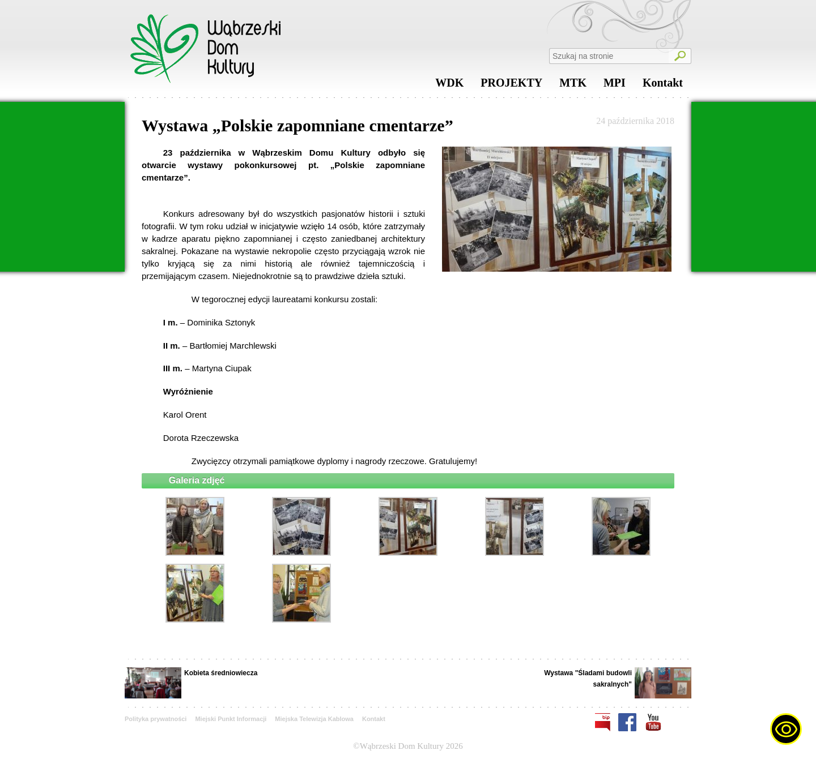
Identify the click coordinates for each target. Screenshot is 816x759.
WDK (449, 85)
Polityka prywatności (155, 718)
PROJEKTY (511, 85)
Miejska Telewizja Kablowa (314, 718)
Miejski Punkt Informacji (230, 718)
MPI (615, 85)
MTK (572, 85)
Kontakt (663, 85)
